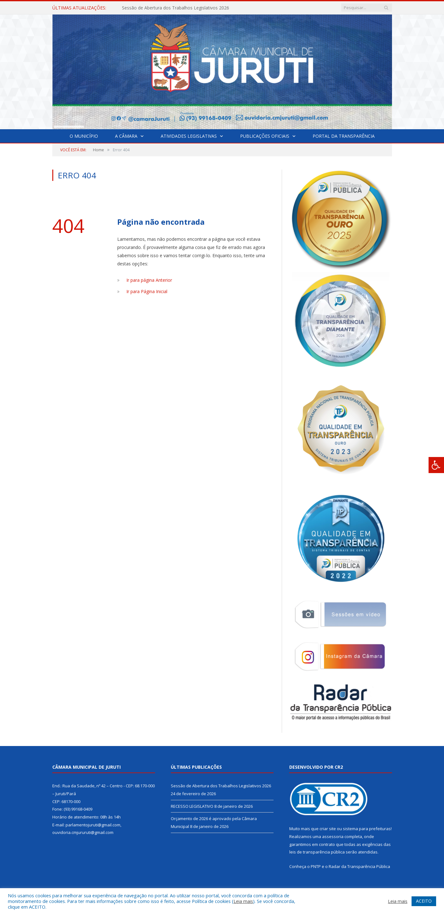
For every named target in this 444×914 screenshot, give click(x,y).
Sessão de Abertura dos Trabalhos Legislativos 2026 (175, 8)
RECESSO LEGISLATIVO (192, 806)
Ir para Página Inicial (146, 291)
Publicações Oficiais (264, 136)
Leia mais (243, 901)
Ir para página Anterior (149, 280)
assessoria (332, 836)
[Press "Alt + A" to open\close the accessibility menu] (436, 465)
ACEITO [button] (424, 901)
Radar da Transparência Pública (359, 866)
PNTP (316, 866)
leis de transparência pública (317, 852)
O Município (84, 136)
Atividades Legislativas (189, 136)
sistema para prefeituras (367, 828)
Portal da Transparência (344, 136)
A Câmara (126, 136)
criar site (328, 828)
